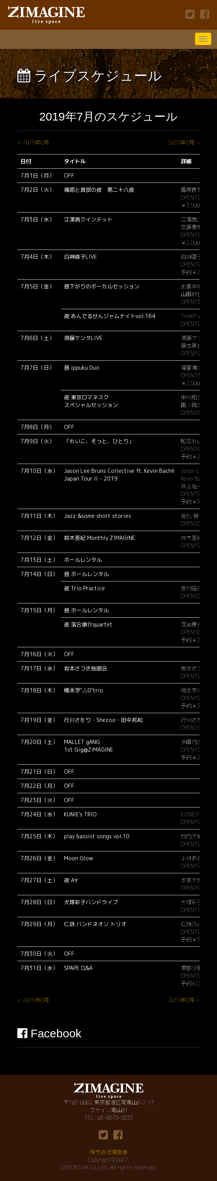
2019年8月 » (184, 142)
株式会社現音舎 (109, 1152)
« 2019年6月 (33, 142)
